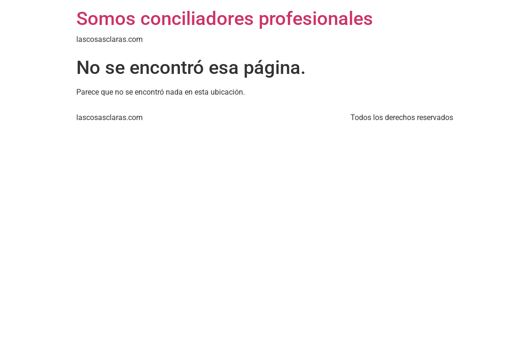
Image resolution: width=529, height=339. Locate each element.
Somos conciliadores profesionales (224, 19)
